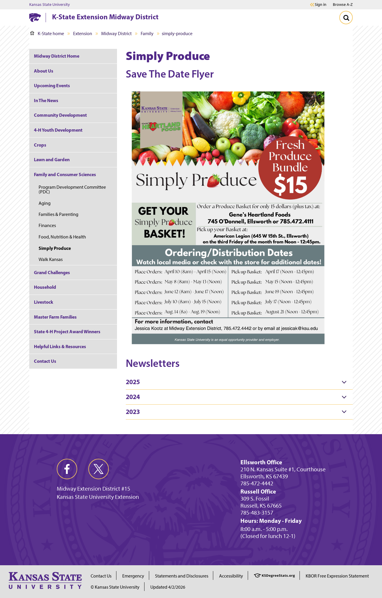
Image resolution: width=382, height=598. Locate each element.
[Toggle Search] (346, 17)
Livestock (43, 302)
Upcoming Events (52, 85)
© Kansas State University (115, 587)
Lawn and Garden (52, 159)
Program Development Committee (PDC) (72, 189)
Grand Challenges (52, 272)
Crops (40, 145)
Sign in (320, 4)
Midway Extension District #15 (93, 488)
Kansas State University (49, 4)
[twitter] (98, 469)
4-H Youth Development (58, 130)
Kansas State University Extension (98, 496)
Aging (45, 203)
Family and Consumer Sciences (65, 174)
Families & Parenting (58, 214)
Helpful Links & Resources (60, 346)
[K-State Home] (35, 17)
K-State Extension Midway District (105, 16)
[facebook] (67, 469)
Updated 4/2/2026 (167, 587)
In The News (46, 100)
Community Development (60, 115)
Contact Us (45, 361)
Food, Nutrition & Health (62, 237)
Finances (47, 225)
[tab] (239, 382)
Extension (82, 33)
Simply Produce (55, 248)
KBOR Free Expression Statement (337, 576)
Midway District (116, 33)
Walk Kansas (51, 259)
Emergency (133, 576)
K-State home (47, 33)
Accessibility (231, 576)
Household (45, 287)
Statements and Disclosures (181, 576)
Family (147, 33)
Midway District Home (56, 56)
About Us (43, 71)
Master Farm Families (55, 317)
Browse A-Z (343, 4)
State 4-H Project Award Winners (67, 331)
